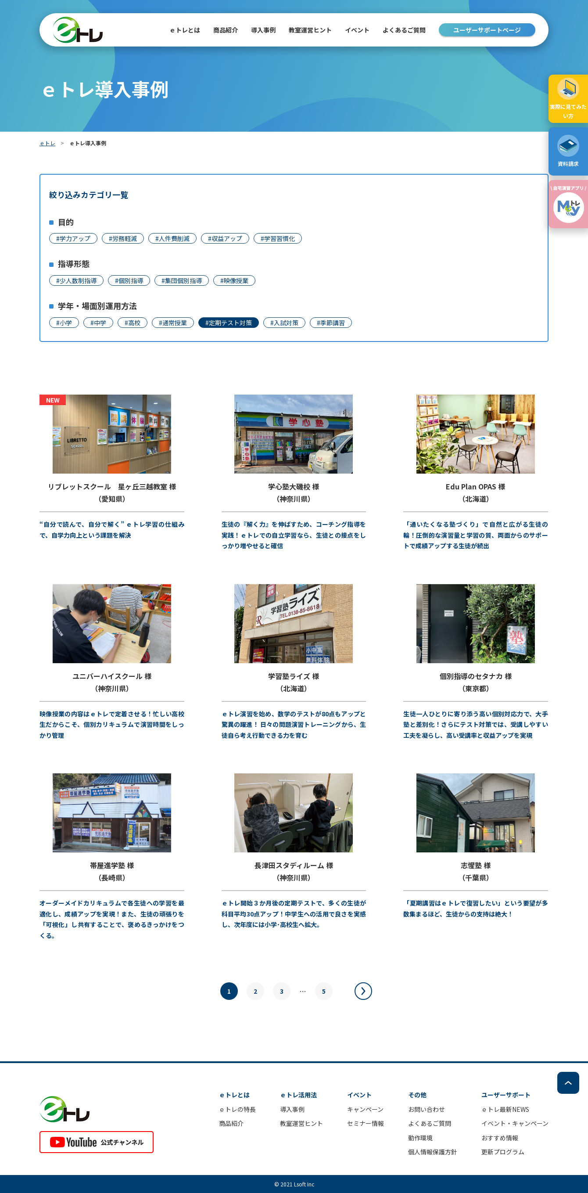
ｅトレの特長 (237, 1109)
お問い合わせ (426, 1109)
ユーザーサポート (506, 1094)
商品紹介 (231, 1123)
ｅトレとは (184, 29)
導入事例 (263, 29)
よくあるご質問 (404, 29)
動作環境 (420, 1137)
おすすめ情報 (499, 1137)
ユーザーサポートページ (487, 29)
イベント (357, 29)
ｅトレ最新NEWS (505, 1109)
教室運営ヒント (310, 29)
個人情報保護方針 (432, 1151)
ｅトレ (47, 143)
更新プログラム (502, 1151)
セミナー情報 (365, 1123)
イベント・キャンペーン (515, 1123)
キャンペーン (365, 1109)
